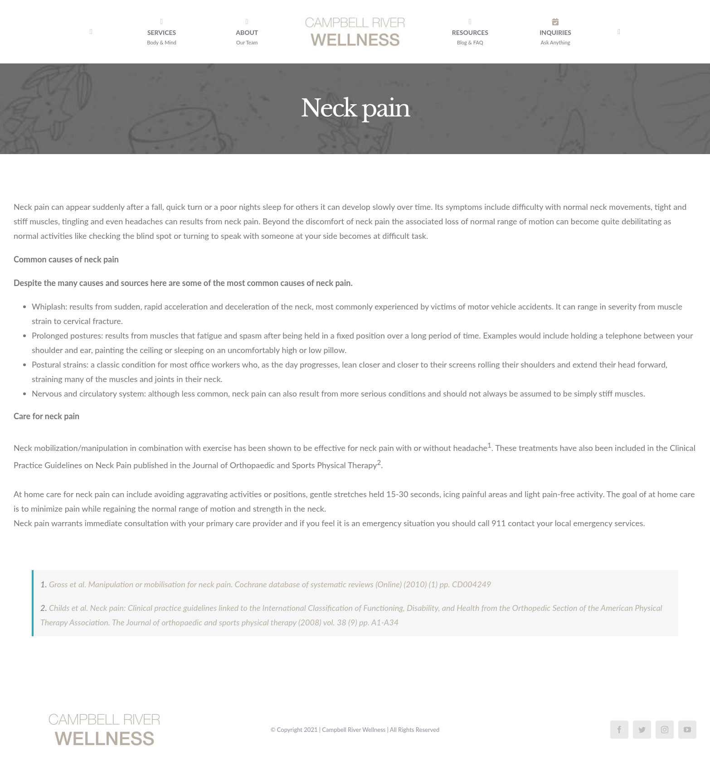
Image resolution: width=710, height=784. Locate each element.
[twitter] (642, 730)
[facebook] (619, 730)
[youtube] (687, 730)
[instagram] (665, 730)
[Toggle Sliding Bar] (619, 31)
